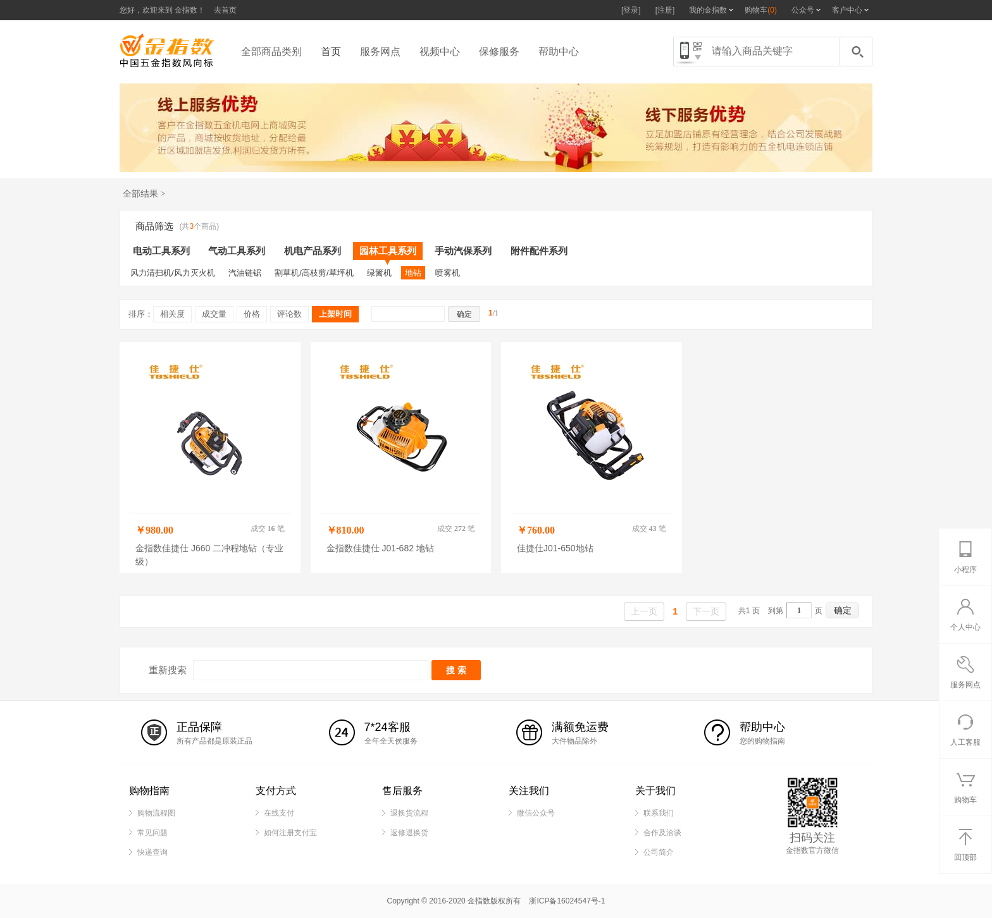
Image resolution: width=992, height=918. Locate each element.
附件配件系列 (539, 250)
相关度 (172, 314)
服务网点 (380, 51)
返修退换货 (409, 832)
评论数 (289, 314)
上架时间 (335, 314)
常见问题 (152, 832)
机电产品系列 (312, 250)
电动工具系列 (161, 250)
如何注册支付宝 (290, 832)
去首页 (225, 10)
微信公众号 (536, 813)
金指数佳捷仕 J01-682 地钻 (380, 548)
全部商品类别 (271, 51)
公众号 (802, 10)
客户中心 (847, 10)
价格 (252, 314)
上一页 (644, 611)
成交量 (214, 314)
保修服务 (499, 51)
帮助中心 (558, 51)
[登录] (631, 10)
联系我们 (658, 813)
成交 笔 (268, 528)
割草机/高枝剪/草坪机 (314, 273)
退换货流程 (409, 813)
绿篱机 (379, 273)
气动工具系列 (236, 250)
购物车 (761, 10)
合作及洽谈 (662, 832)
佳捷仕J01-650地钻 (555, 548)
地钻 (413, 273)
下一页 (706, 611)
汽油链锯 (244, 273)
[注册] (665, 10)
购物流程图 (156, 813)
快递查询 (152, 852)
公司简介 (658, 852)
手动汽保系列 (463, 250)
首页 (331, 51)
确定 (843, 610)
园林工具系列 (387, 252)
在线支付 (279, 813)
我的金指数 (708, 10)
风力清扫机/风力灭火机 (172, 273)
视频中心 (439, 51)
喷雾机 (447, 273)
